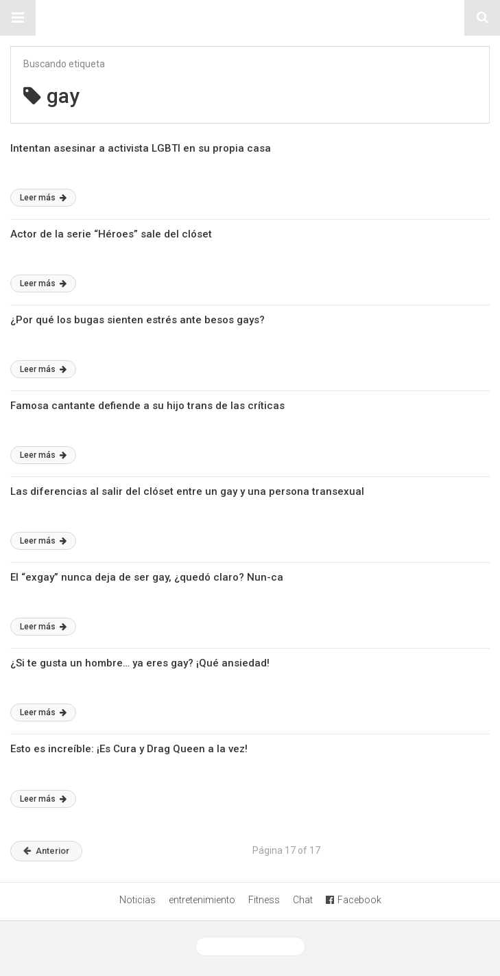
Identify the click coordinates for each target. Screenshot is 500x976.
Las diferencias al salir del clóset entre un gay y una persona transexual (187, 491)
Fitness (264, 899)
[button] (18, 18)
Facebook (353, 899)
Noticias (137, 899)
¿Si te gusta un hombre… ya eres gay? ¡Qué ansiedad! (140, 663)
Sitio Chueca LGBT (250, 18)
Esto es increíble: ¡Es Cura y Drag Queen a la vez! (129, 749)
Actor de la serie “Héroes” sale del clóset (111, 234)
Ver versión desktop (250, 946)
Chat (303, 899)
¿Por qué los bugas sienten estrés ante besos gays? (137, 320)
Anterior (46, 851)
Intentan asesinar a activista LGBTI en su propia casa (140, 148)
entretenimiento (202, 899)
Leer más (43, 197)
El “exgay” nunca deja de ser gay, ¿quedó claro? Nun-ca (146, 577)
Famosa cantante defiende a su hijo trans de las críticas (147, 405)
